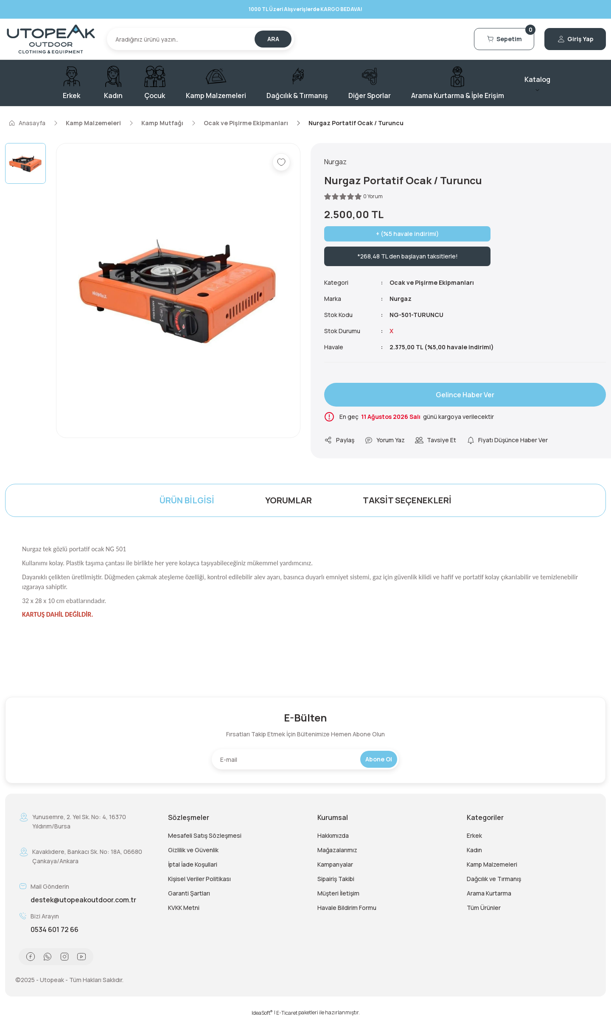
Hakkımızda (333, 835)
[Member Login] (575, 39)
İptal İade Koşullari (192, 864)
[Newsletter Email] (305, 759)
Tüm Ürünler (484, 908)
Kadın (474, 850)
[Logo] (51, 39)
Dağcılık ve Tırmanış (494, 879)
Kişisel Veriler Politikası (199, 879)
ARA (273, 39)
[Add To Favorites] (281, 162)
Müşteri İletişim (338, 893)
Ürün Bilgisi (187, 500)
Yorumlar (288, 500)
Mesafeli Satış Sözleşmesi (204, 835)
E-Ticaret (286, 1012)
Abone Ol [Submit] (378, 759)
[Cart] (504, 39)
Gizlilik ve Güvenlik (193, 850)
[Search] (200, 39)
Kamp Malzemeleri (492, 864)
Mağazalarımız (337, 850)
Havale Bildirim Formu (346, 908)
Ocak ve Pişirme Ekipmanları (432, 282)
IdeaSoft (262, 1012)
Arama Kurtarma (489, 893)
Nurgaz (401, 299)
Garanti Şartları (189, 893)
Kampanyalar (335, 864)
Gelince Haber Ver (465, 394)
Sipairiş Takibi (335, 879)
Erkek (474, 835)
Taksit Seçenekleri (407, 500)
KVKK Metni (183, 908)
